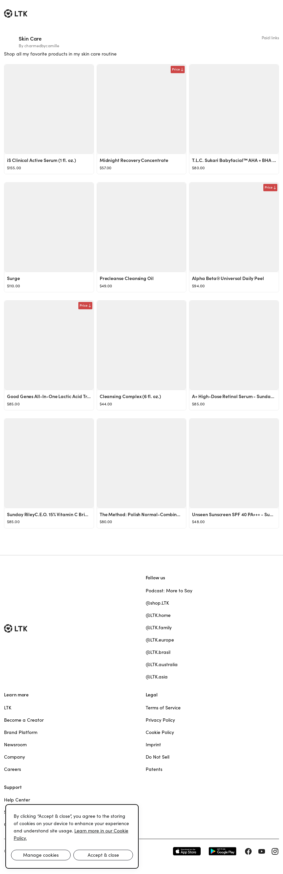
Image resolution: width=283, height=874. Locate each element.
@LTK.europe (160, 640)
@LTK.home (158, 615)
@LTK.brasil (158, 652)
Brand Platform (20, 732)
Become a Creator (24, 720)
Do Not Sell (157, 757)
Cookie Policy (160, 732)
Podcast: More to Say (169, 591)
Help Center (17, 800)
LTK (7, 708)
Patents (154, 769)
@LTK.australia (162, 664)
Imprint (153, 745)
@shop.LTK (157, 603)
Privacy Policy (160, 720)
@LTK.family (159, 628)
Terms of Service (163, 708)
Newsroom (15, 745)
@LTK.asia (157, 677)
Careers (12, 769)
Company (14, 757)
